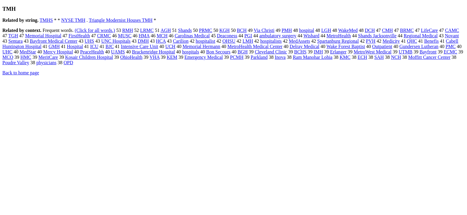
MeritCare (48, 57)
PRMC (205, 30)
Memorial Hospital (43, 35)
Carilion (180, 41)
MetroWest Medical (372, 51)
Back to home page (20, 72)
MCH (162, 35)
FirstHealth (79, 35)
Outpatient (382, 46)
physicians (46, 62)
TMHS (46, 20)
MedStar (28, 51)
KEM (172, 57)
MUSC (124, 35)
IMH (318, 51)
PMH (286, 30)
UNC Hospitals (115, 41)
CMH (387, 30)
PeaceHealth (92, 51)
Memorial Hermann (201, 46)
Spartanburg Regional (338, 41)
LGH (326, 30)
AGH (166, 30)
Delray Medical (304, 46)
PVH (371, 41)
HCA (161, 41)
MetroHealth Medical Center (255, 46)
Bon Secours (218, 51)
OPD (68, 62)
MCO (7, 57)
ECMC (450, 51)
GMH (54, 46)
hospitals (190, 51)
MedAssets (299, 41)
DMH (143, 41)
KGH (224, 30)
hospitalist (205, 41)
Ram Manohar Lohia (312, 57)
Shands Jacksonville (377, 35)
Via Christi (264, 30)
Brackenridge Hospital (153, 51)
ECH (362, 57)
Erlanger (338, 51)
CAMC (452, 30)
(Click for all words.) (95, 30)
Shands (185, 30)
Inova (280, 57)
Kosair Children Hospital (89, 57)
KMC (345, 57)
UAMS (118, 51)
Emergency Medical (203, 57)
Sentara (15, 41)
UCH (170, 46)
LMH (247, 41)
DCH (370, 30)
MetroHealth (338, 35)
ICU (94, 46)
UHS (89, 41)
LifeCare (429, 30)
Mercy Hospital (58, 51)
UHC (7, 51)
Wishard (311, 35)
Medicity (391, 41)
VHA (155, 57)
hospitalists (271, 41)
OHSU (229, 41)
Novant (452, 35)
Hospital (75, 46)
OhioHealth (131, 57)
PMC (451, 46)
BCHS (300, 51)
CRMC (104, 35)
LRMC (147, 30)
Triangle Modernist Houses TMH (120, 20)
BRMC (407, 30)
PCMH (236, 57)
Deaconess (227, 35)
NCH (396, 57)
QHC (412, 41)
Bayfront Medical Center (53, 41)
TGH (13, 35)
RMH (127, 30)
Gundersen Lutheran (418, 46)
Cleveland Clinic (271, 51)
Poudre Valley (15, 62)
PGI (248, 35)
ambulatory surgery (277, 35)
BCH (242, 30)
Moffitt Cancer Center (429, 57)
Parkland (259, 57)
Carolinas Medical (192, 35)
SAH (379, 57)
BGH (243, 51)
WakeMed (347, 30)
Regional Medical (421, 35)
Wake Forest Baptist (345, 46)
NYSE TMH (73, 20)
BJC (109, 46)
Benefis (431, 41)
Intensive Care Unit (139, 46)
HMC (25, 57)
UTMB (405, 51)
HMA (144, 35)
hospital (306, 30)
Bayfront (428, 51)
